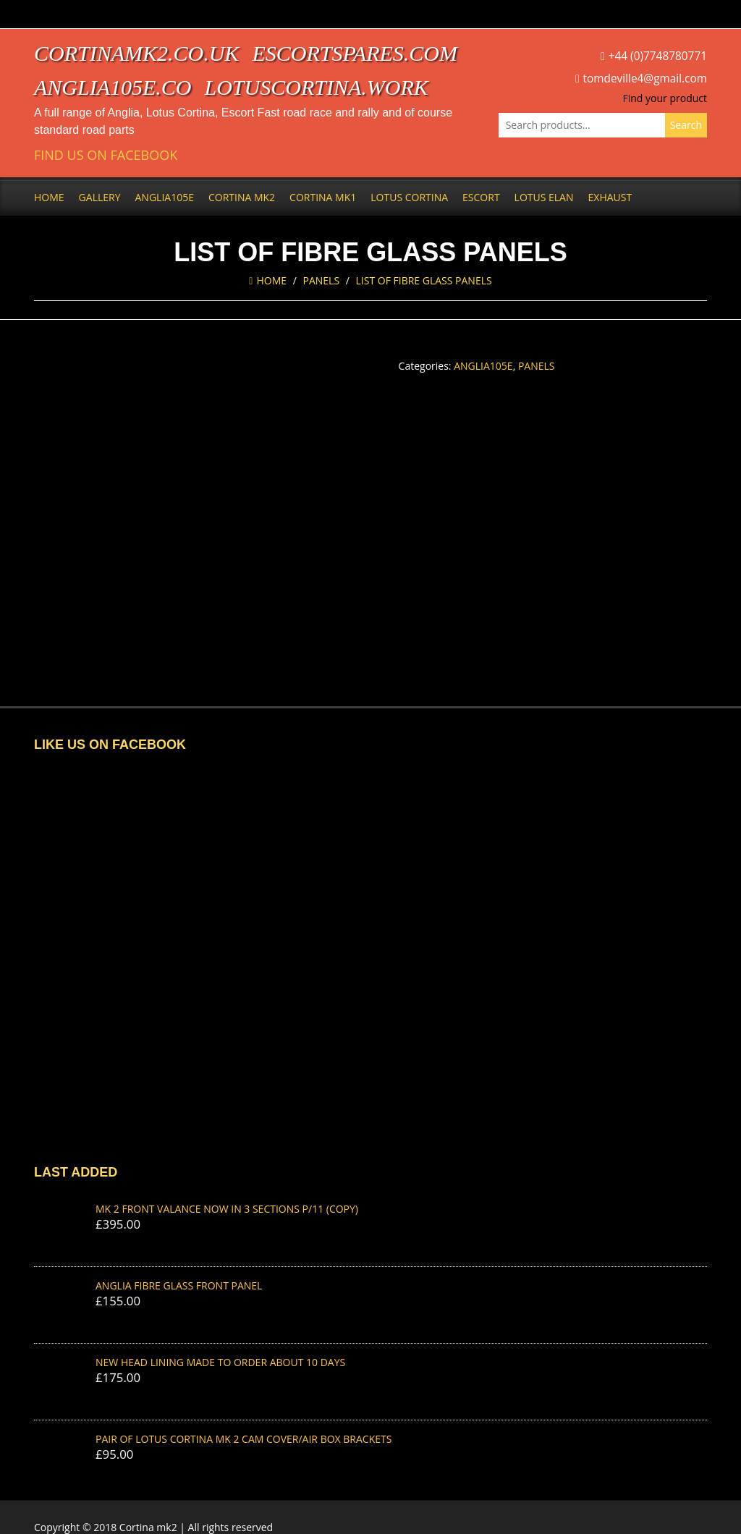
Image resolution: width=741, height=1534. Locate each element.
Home (49, 197)
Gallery (100, 197)
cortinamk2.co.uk (136, 53)
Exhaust (610, 197)
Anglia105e (164, 197)
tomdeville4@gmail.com (645, 78)
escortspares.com (354, 53)
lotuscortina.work (316, 87)
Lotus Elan (544, 197)
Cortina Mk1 (322, 197)
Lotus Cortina (409, 197)
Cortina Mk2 (241, 197)
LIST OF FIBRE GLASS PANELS (424, 280)
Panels (320, 280)
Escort (481, 197)
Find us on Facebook (105, 155)
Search (686, 125)
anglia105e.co (113, 87)
